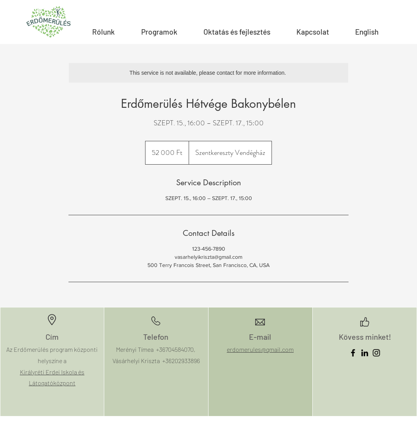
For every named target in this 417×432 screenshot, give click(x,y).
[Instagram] (376, 353)
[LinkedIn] (365, 353)
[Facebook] (353, 353)
